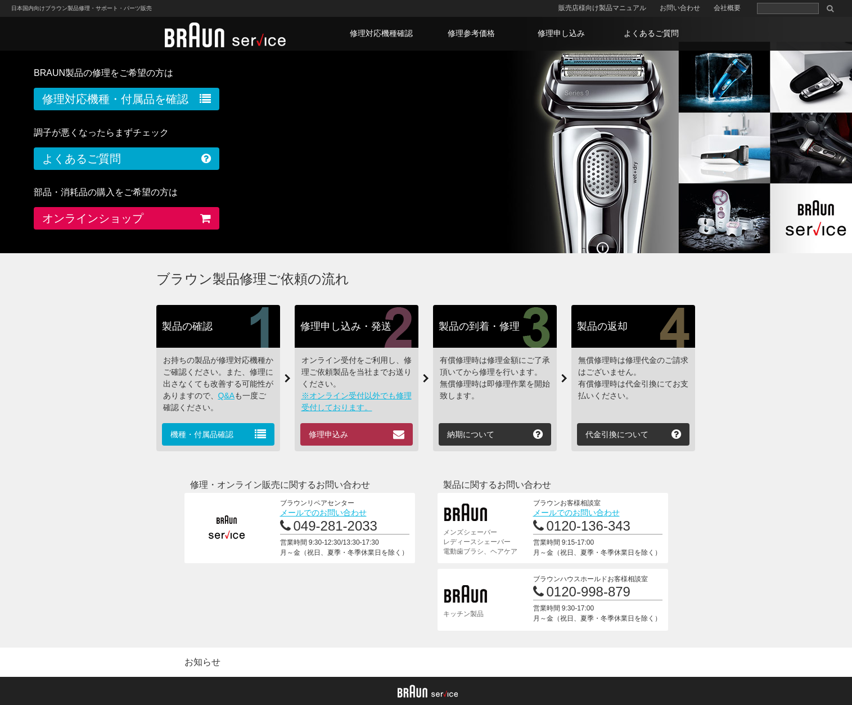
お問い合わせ (680, 8)
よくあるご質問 (651, 33)
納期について (470, 434)
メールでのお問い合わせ (323, 512)
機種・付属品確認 (201, 434)
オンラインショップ (92, 218)
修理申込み (328, 434)
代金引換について (616, 434)
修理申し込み (561, 33)
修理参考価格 (471, 33)
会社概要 (727, 8)
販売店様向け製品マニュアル (602, 8)
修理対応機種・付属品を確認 (115, 99)
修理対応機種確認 (381, 33)
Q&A (226, 395)
